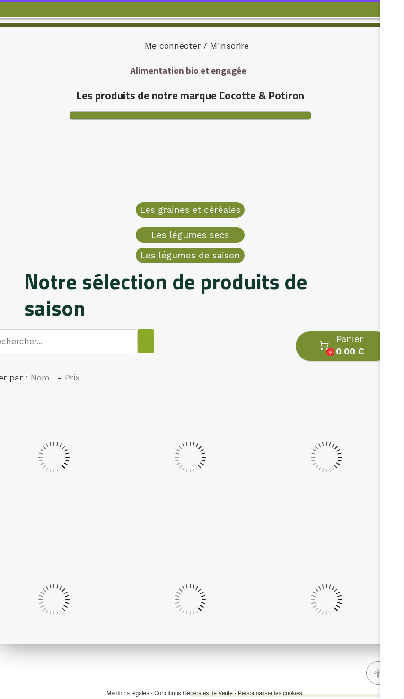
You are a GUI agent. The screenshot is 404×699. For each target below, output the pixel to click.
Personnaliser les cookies (270, 693)
